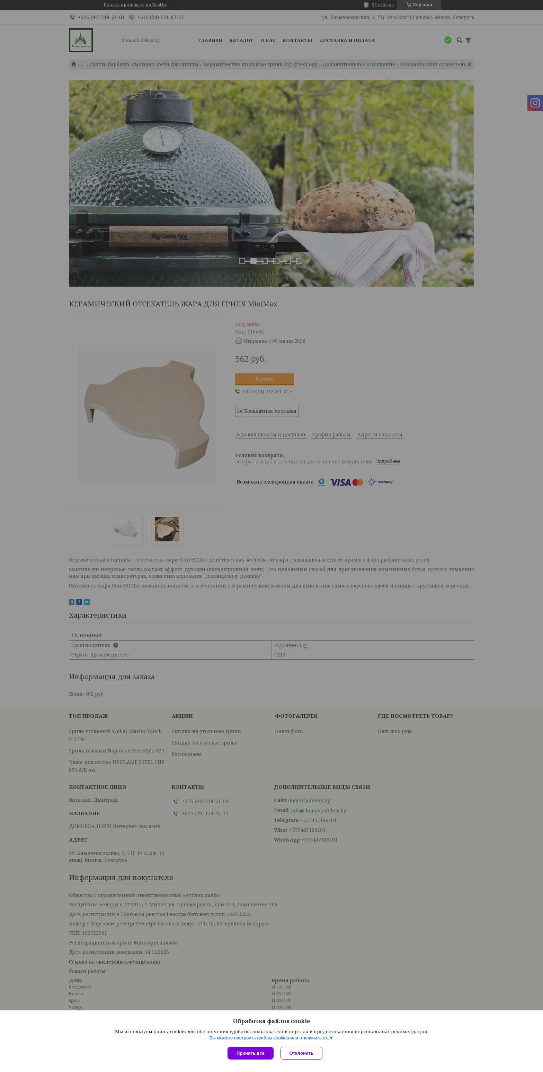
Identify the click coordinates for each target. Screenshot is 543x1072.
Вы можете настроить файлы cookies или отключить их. (269, 1037)
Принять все (251, 1053)
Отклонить (301, 1053)
